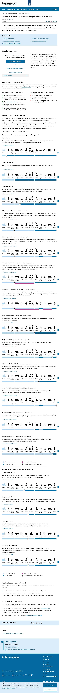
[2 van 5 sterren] (34, 623)
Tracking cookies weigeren (50, 689)
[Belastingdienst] (14, 675)
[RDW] (25, 675)
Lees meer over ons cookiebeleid (8, 688)
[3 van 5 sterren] (36, 623)
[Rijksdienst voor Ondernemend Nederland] (6, 675)
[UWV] (32, 675)
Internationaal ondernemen (11, 13)
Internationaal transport (23, 13)
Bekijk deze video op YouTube (14, 68)
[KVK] (20, 675)
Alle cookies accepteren (50, 685)
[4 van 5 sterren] (39, 623)
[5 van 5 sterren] (41, 623)
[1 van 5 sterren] (31, 623)
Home (3, 13)
